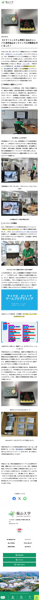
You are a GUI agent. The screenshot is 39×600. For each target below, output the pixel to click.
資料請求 (20, 555)
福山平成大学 (28, 546)
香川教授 (17, 66)
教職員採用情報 (11, 546)
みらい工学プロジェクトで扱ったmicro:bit (24, 232)
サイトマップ (28, 539)
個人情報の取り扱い (11, 539)
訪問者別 (12, 598)
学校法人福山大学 (28, 543)
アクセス (20, 560)
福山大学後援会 (11, 543)
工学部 (7, 54)
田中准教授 (7, 69)
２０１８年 (25, 64)
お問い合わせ (21, 565)
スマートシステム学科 (15, 54)
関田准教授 (19, 449)
